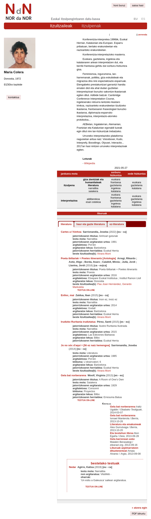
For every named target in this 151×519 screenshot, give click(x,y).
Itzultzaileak (61, 25)
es (143, 18)
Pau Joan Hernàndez (109, 284)
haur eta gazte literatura (90, 224)
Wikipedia (89, 163)
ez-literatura (117, 224)
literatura (66, 224)
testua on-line (86, 290)
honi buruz (119, 5)
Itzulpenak (91, 25)
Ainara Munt (104, 253)
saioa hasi (137, 5)
